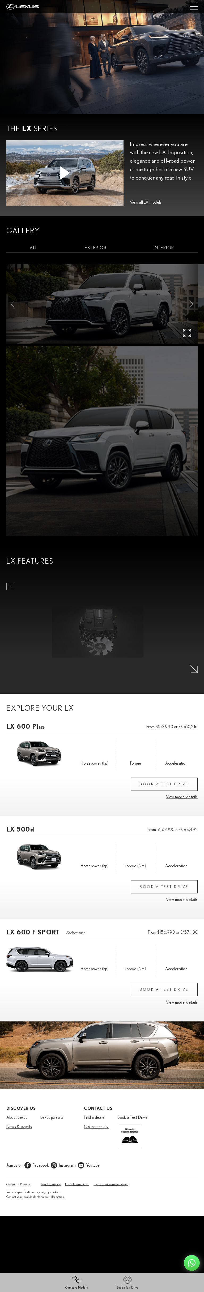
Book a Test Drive (132, 1117)
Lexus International (77, 1184)
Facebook (41, 1165)
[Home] (22, 7)
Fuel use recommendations (111, 1184)
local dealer (30, 1196)
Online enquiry (96, 1126)
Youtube (93, 1165)
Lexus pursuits (51, 1117)
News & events (19, 1126)
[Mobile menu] (194, 7)
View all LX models (146, 202)
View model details (182, 797)
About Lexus (16, 1117)
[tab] (33, 248)
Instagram (67, 1165)
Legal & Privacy (51, 1184)
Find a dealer (95, 1117)
